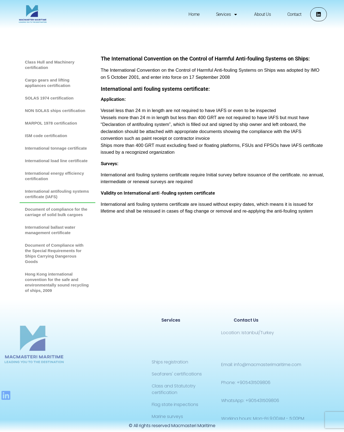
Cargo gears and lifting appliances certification (48, 83)
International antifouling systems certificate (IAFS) (57, 194)
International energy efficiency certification (54, 176)
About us (262, 14)
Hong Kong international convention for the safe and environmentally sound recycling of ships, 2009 (57, 282)
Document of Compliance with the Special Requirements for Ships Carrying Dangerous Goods (54, 253)
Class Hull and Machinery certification (50, 65)
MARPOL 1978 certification (51, 123)
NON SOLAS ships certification (55, 110)
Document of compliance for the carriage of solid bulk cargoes (56, 212)
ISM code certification (46, 135)
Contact (294, 14)
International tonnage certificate (56, 148)
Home (193, 14)
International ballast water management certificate (50, 230)
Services (227, 14)
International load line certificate (56, 160)
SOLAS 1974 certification (49, 98)
